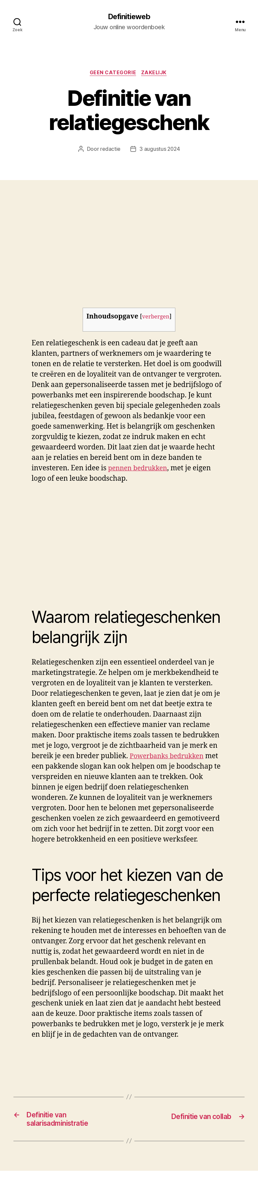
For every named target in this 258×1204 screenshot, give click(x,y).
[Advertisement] (129, 232)
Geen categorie (112, 74)
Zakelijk (156, 74)
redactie (109, 150)
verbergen (156, 318)
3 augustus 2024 (160, 150)
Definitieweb (128, 17)
